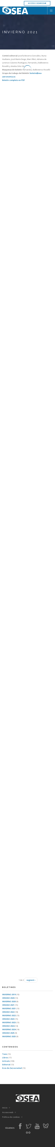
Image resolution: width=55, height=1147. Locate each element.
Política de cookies (11, 1117)
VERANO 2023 (8, 1019)
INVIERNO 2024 (9, 1029)
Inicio (4, 1107)
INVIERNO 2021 (9, 1008)
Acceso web (7, 1112)
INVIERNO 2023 (9, 1022)
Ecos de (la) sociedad (12, 1068)
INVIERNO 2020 (9, 1001)
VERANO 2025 (8, 1033)
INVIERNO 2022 (9, 1015)
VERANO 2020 (8, 998)
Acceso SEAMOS (37, 3)
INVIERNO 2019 (9, 994)
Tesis (4, 1054)
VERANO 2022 (8, 1012)
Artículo (6, 1061)
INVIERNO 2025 (9, 1036)
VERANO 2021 (8, 1005)
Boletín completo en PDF (13, 80)
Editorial (6, 1064)
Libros (5, 1057)
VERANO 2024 (8, 1026)
